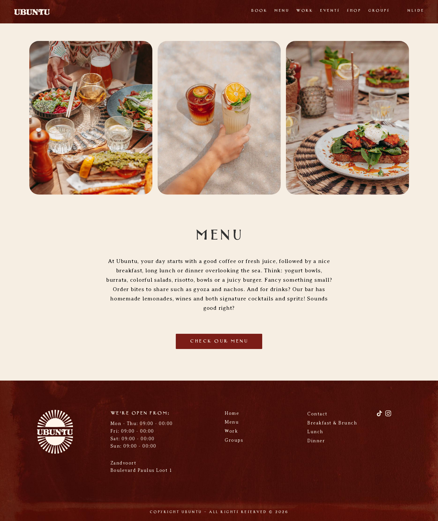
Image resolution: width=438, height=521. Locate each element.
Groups (379, 11)
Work (304, 11)
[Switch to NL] (410, 12)
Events (330, 11)
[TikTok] (380, 415)
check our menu (219, 341)
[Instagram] (388, 415)
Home (232, 413)
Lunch (315, 431)
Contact (317, 414)
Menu (281, 11)
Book (259, 11)
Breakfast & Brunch (332, 423)
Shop (354, 11)
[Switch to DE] (420, 12)
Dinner (316, 440)
